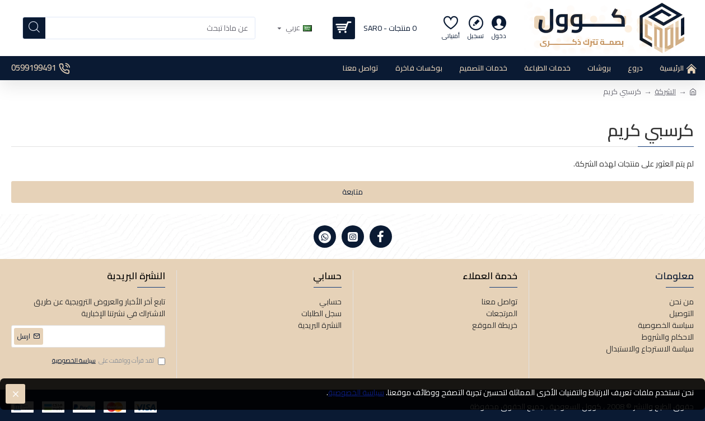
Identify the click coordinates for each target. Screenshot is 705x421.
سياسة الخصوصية (356, 393)
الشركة (665, 92)
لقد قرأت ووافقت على (107, 361)
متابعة (352, 191)
